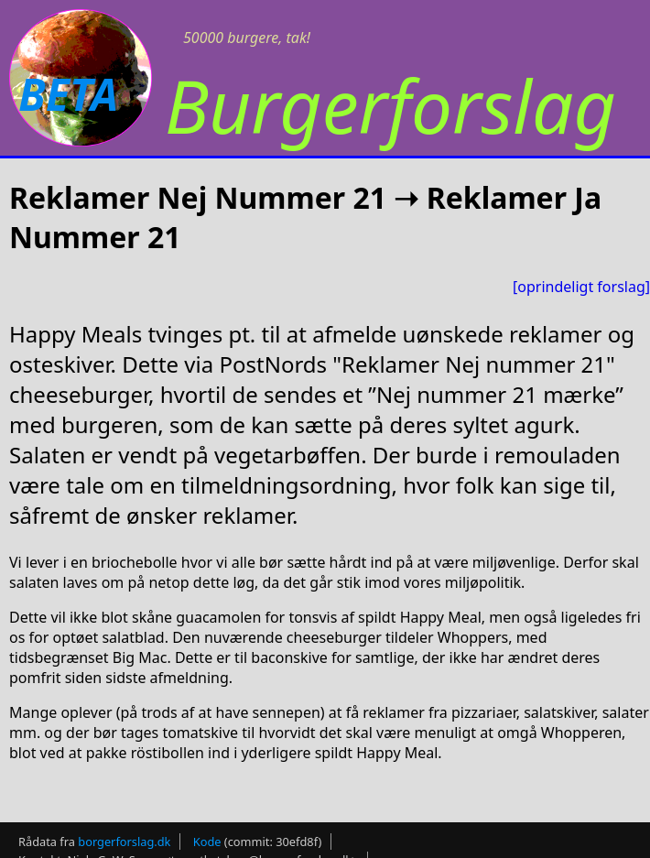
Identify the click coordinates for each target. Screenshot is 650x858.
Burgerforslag (390, 105)
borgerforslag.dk (124, 841)
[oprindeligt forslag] (581, 287)
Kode (207, 841)
